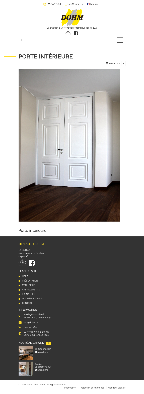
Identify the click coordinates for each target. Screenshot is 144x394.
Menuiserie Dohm (31, 244)
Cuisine (38, 364)
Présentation (30, 281)
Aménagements (31, 290)
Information (70, 387)
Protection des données (92, 387)
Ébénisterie (28, 294)
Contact (27, 303)
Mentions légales (116, 387)
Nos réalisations (32, 298)
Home (25, 276)
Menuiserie (28, 285)
